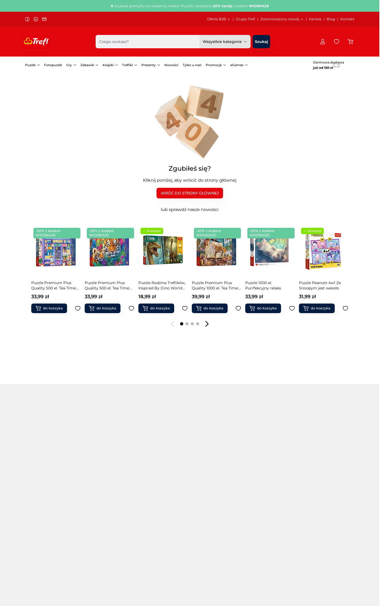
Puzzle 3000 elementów (47, 500)
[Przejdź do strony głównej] (36, 42)
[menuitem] (219, 19)
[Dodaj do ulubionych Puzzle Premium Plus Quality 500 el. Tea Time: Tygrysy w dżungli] (78, 308)
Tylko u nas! (192, 65)
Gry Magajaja (263, 478)
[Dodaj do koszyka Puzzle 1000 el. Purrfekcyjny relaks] (212, 308)
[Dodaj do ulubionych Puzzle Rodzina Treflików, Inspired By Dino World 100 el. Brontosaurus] (131, 308)
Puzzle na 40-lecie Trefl (46, 470)
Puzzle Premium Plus (105, 493)
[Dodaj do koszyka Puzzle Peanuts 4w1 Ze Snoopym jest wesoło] (265, 308)
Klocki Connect (320, 470)
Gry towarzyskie (204, 470)
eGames (236, 65)
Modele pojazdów (322, 515)
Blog (331, 19)
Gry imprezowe (203, 500)
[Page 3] (192, 323)
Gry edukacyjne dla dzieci (213, 485)
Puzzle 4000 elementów (47, 508)
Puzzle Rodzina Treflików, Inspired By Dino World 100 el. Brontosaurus (108, 285)
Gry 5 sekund (201, 538)
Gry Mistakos (263, 485)
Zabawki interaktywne (271, 530)
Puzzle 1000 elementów (47, 485)
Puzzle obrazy (152, 478)
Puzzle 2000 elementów (47, 493)
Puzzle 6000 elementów (47, 515)
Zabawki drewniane (324, 493)
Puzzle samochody (156, 485)
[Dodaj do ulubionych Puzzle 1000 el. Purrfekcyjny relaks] (238, 308)
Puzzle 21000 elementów (48, 538)
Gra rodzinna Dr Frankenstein (314, 285)
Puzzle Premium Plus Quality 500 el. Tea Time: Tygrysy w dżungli (53, 285)
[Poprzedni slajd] (172, 324)
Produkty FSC (319, 538)
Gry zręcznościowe (206, 478)
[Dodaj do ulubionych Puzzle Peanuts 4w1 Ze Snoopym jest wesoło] (292, 308)
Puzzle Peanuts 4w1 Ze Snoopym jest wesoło (266, 285)
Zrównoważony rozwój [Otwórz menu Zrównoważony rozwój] (282, 19)
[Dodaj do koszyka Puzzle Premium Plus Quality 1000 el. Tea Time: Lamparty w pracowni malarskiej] (158, 308)
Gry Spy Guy (262, 493)
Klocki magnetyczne (325, 478)
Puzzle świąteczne (156, 508)
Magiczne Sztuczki (323, 485)
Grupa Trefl (245, 19)
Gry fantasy (200, 530)
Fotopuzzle (53, 65)
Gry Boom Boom (267, 470)
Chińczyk (259, 515)
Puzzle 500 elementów (46, 478)
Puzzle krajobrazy (101, 523)
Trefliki (127, 65)
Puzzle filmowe (99, 508)
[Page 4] (197, 323)
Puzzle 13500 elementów (48, 530)
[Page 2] (187, 323)
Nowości (171, 65)
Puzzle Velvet (97, 485)
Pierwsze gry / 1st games (212, 515)
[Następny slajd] (206, 324)
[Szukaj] (261, 41)
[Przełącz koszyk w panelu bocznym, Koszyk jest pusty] (350, 41)
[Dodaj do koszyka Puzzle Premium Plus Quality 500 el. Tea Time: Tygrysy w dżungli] (51, 308)
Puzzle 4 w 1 (96, 478)
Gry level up (262, 508)
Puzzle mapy (97, 538)
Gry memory (201, 508)
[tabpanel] (189, 501)
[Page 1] (181, 323)
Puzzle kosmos (99, 515)
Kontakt (347, 19)
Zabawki (87, 65)
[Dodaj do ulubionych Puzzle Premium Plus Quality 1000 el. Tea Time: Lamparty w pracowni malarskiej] (185, 308)
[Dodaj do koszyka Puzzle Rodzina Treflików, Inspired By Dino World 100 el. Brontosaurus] (105, 308)
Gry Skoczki (262, 500)
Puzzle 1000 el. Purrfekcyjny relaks (210, 285)
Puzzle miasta (152, 470)
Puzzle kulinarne (100, 530)
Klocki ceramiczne (268, 538)
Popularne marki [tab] (108, 455)
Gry (69, 65)
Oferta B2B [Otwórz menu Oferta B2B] (219, 19)
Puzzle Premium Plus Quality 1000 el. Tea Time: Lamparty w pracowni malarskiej (161, 285)
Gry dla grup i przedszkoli (213, 493)
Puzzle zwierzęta (154, 500)
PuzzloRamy (151, 515)
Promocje (214, 65)
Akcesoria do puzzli (157, 530)
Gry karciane (201, 523)
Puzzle (30, 65)
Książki (108, 65)
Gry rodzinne (151, 538)
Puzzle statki (151, 493)
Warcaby (259, 523)
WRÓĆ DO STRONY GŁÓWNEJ (190, 193)
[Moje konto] (323, 41)
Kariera (315, 19)
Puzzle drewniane (101, 500)
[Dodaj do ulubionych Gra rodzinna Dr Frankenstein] (345, 308)
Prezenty (148, 65)
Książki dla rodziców (325, 530)
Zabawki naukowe (323, 508)
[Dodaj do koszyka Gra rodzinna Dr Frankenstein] (319, 308)
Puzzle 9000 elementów (47, 523)
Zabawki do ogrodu (324, 500)
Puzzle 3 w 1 (96, 470)
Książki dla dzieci (321, 523)
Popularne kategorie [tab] (51, 455)
